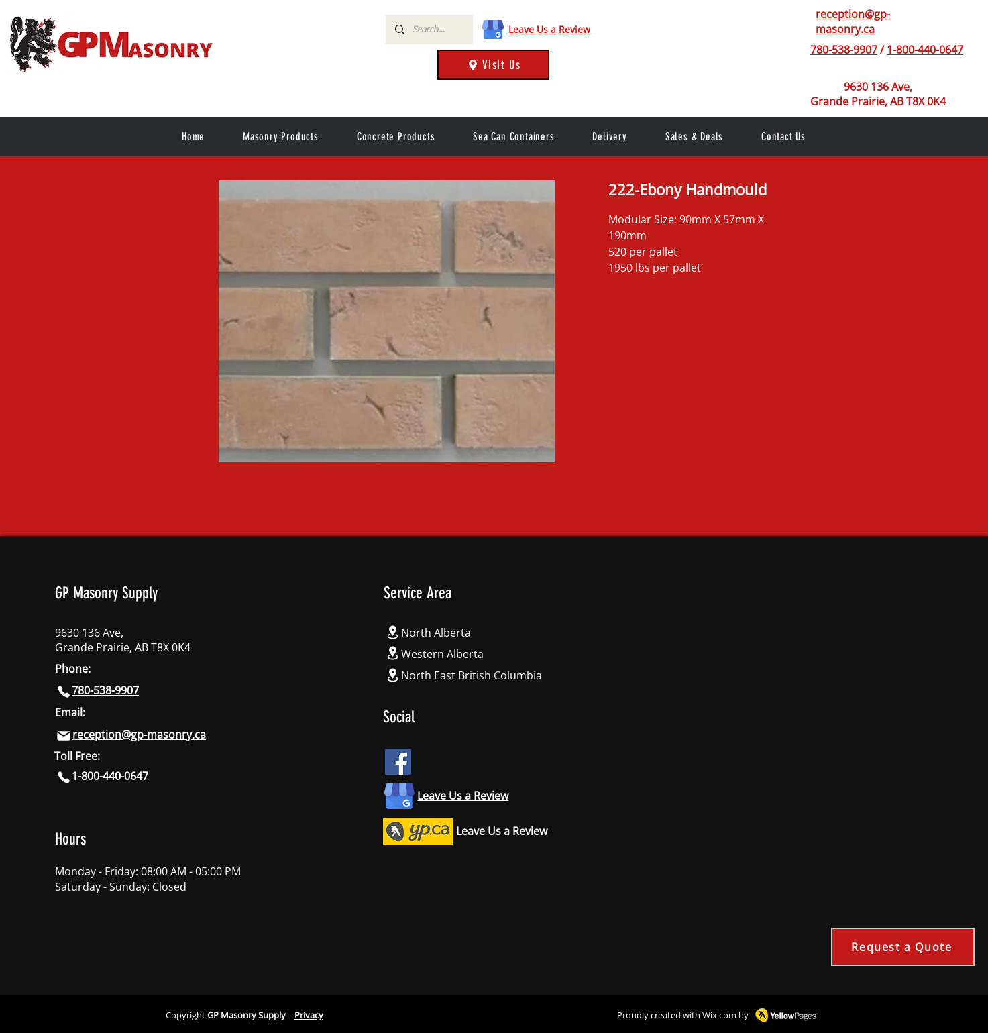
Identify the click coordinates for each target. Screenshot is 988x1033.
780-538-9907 (843, 49)
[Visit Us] (493, 65)
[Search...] (429, 29)
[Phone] (800, 49)
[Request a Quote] (903, 947)
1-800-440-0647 (925, 49)
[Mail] (63, 736)
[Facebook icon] (398, 762)
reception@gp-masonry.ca (853, 21)
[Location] (392, 632)
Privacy (308, 1015)
